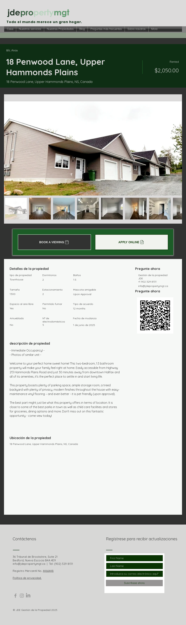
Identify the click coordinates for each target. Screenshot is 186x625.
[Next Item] (176, 148)
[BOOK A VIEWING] (54, 242)
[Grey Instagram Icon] (22, 595)
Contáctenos (24, 538)
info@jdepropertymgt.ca (153, 286)
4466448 (48, 571)
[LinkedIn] (28, 595)
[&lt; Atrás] (19, 50)
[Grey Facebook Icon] (15, 595)
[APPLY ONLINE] (131, 242)
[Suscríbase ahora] (134, 583)
